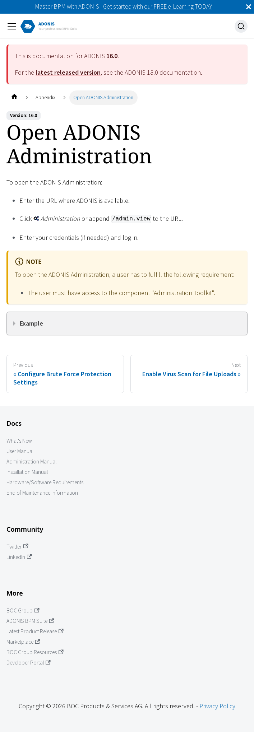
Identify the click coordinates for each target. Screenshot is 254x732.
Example (31, 323)
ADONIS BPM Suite (30, 620)
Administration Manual (31, 461)
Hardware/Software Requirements (44, 482)
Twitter (17, 546)
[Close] (248, 7)
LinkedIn (19, 557)
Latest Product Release (35, 631)
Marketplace (23, 641)
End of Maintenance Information (42, 492)
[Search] (241, 26)
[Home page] (14, 97)
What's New (19, 440)
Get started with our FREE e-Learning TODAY (157, 6)
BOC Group (23, 610)
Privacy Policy (217, 706)
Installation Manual (27, 471)
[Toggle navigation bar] (11, 26)
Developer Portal (28, 662)
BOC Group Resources (35, 652)
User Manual (19, 451)
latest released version (68, 72)
